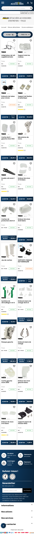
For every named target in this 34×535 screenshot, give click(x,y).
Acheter (5, 76)
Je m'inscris (27, 490)
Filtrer (10, 35)
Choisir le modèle (5, 237)
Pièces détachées (13, 27)
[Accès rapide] (3, 525)
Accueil (3, 27)
